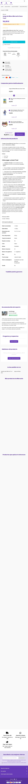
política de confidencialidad (21, 762)
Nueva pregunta (14, 341)
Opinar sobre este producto (14, 358)
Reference (4, 216)
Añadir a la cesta (14, 41)
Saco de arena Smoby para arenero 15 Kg (18, 99)
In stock (3, 218)
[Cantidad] (4, 38)
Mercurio (4, 14)
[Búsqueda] (13, 1)
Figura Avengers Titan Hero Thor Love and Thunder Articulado (17, 111)
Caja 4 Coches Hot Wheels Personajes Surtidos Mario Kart (17, 122)
